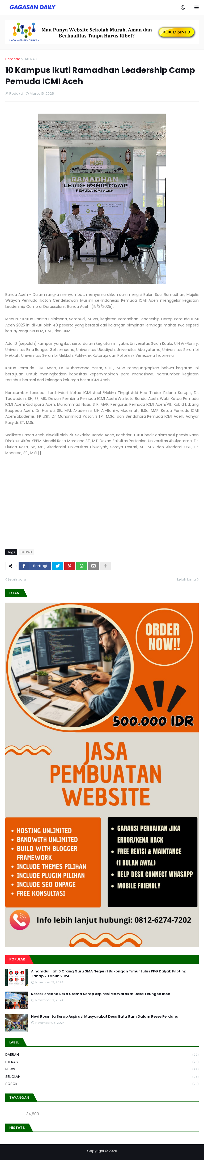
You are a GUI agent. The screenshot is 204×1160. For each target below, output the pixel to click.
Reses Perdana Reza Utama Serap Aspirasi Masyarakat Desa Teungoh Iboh (100, 994)
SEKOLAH (102, 1077)
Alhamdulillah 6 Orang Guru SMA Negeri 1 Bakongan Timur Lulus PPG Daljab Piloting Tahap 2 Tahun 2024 (108, 974)
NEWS (102, 1069)
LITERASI (102, 1062)
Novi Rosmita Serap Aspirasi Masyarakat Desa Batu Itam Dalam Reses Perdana (104, 1016)
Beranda (12, 58)
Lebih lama (186, 579)
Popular (17, 959)
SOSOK (102, 1084)
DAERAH (30, 58)
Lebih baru (17, 579)
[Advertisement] (102, 505)
